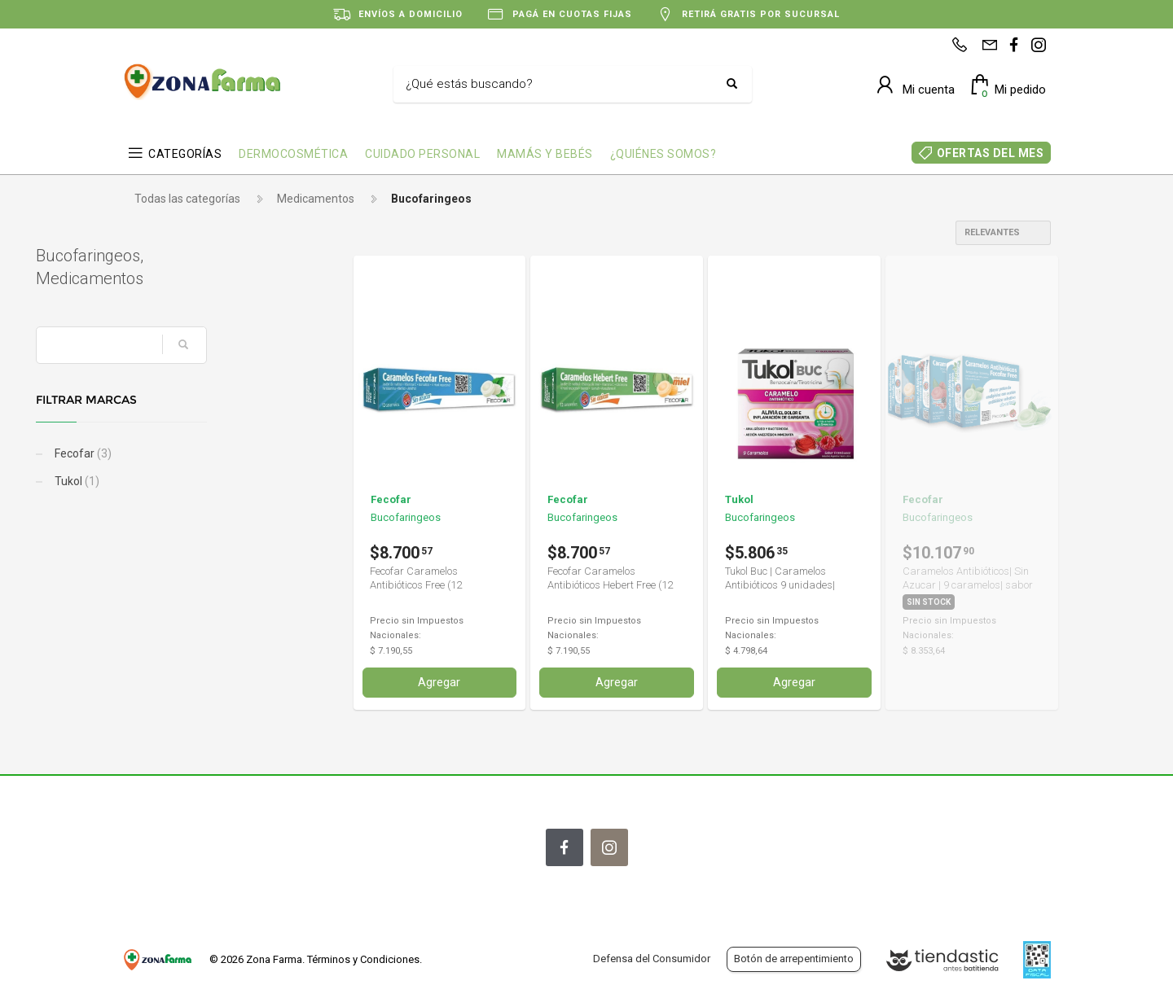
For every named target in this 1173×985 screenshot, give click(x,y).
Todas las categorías (187, 198)
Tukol (162, 481)
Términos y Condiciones (363, 959)
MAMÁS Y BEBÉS (545, 153)
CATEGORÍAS (185, 153)
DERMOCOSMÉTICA (293, 153)
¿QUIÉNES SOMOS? (663, 153)
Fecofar (168, 453)
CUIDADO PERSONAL (422, 153)
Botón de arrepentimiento (794, 958)
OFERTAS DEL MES (990, 153)
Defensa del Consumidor (651, 958)
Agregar (439, 682)
